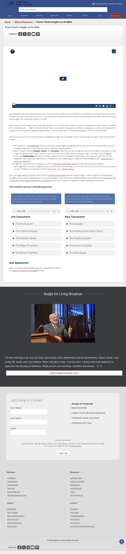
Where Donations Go (14, 526)
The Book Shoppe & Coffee (16, 498)
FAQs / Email (74, 516)
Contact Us (74, 512)
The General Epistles (80, 248)
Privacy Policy (75, 522)
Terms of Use (75, 526)
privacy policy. (75, 449)
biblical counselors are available (25, 274)
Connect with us (67, 172)
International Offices (77, 519)
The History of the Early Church (86, 234)
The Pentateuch (24, 227)
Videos (72, 495)
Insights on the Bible (77, 485)
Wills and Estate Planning (15, 519)
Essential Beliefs (12, 488)
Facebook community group (65, 167)
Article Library (75, 488)
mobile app (34, 149)
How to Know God (13, 495)
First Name (29, 413)
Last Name (29, 424)
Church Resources (76, 498)
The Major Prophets (26, 248)
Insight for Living (19, 4)
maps (108, 156)
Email (28, 434)
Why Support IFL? (13, 522)
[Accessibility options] (121, 540)
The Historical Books (27, 234)
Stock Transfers (12, 516)
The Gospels (76, 227)
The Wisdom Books (26, 241)
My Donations (12, 529)
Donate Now (11, 512)
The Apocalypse (77, 255)
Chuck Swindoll (12, 485)
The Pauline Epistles (80, 241)
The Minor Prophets (26, 255)
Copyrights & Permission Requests (82, 529)
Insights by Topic (76, 481)
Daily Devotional (76, 491)
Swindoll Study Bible (56, 178)
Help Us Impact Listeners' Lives (64, 376)
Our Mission (11, 481)
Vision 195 (10, 491)
